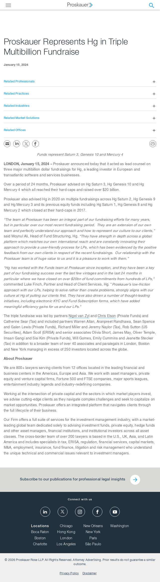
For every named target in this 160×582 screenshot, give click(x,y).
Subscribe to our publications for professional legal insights (72, 479)
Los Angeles (66, 544)
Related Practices (16, 93)
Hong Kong (66, 532)
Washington (119, 526)
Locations (40, 526)
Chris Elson (107, 316)
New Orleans (93, 526)
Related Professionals (19, 81)
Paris (93, 538)
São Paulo (93, 544)
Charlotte (40, 544)
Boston (40, 538)
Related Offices (15, 130)
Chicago (66, 526)
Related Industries (16, 106)
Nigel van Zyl (79, 316)
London (66, 538)
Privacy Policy (69, 573)
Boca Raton (40, 532)
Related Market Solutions (22, 118)
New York (93, 532)
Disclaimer (89, 573)
